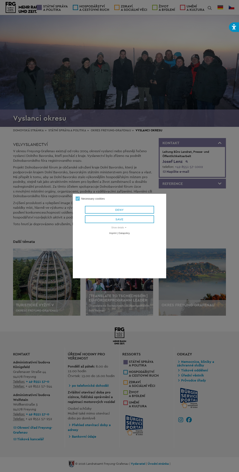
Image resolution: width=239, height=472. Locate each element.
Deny (119, 210)
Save (120, 219)
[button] (234, 27)
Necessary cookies (90, 199)
